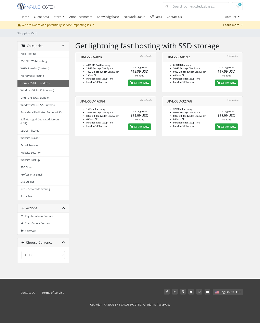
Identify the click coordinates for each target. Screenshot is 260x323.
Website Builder (30, 138)
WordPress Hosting (32, 75)
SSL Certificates (30, 130)
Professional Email (31, 174)
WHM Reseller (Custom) (35, 68)
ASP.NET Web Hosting (34, 61)
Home (25, 17)
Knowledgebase (108, 17)
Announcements (80, 17)
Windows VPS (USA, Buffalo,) (38, 105)
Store (58, 17)
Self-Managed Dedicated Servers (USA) (40, 121)
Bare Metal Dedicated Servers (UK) (41, 112)
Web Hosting (28, 54)
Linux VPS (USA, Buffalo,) (35, 97)
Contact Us (174, 17)
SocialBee (26, 196)
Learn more (233, 25)
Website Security (31, 152)
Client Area (41, 17)
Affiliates (156, 17)
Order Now (139, 83)
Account (231, 17)
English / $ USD (227, 292)
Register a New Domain (37, 216)
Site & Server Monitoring (35, 189)
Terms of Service (53, 293)
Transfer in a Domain (35, 223)
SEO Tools (26, 167)
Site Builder (27, 181)
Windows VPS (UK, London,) (37, 90)
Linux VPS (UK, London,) (35, 83)
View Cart (28, 230)
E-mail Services (29, 145)
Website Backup (30, 160)
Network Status (134, 17)
